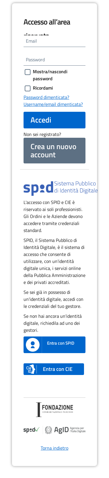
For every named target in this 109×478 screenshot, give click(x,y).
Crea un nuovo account (53, 150)
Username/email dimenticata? (53, 104)
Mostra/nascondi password (50, 75)
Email (31, 40)
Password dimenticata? (46, 97)
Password (35, 59)
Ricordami (43, 87)
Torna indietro (54, 447)
